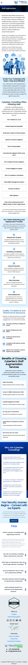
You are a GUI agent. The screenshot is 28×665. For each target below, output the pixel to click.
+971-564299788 (14, 649)
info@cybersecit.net (14, 651)
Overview (14, 614)
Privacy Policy (14, 639)
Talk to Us (14, 521)
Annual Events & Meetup (14, 641)
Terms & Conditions (14, 636)
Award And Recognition (14, 617)
